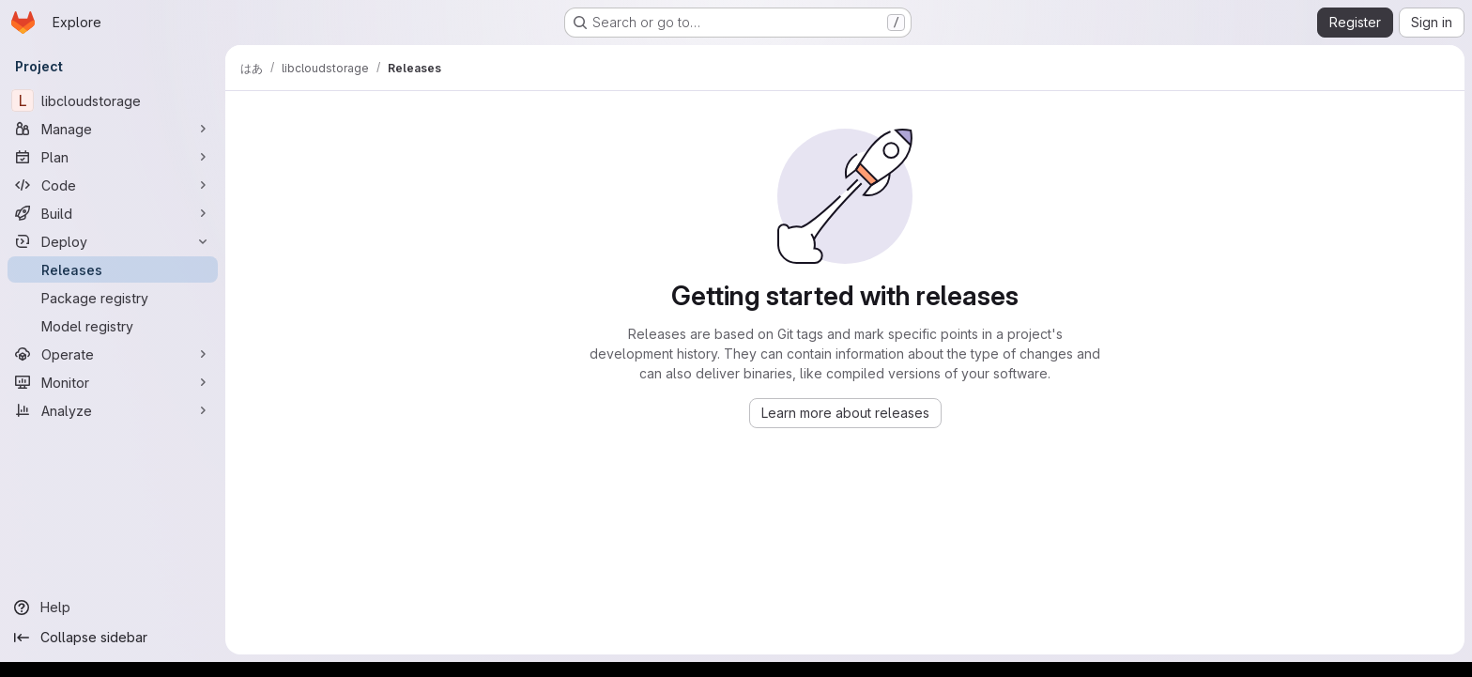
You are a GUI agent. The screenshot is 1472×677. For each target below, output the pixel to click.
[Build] (113, 213)
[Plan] (113, 157)
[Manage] (113, 128)
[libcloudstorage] (113, 100)
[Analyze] (113, 410)
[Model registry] (113, 326)
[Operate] (113, 354)
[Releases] (113, 269)
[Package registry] (113, 298)
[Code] (113, 185)
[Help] (113, 607)
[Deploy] (113, 241)
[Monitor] (113, 382)
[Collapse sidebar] (113, 637)
